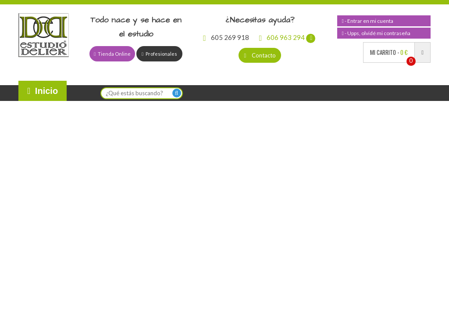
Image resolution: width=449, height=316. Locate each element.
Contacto (260, 55)
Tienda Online (112, 54)
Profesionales (159, 54)
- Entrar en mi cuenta (367, 21)
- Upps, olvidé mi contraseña (376, 33)
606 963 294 (287, 37)
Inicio (42, 91)
